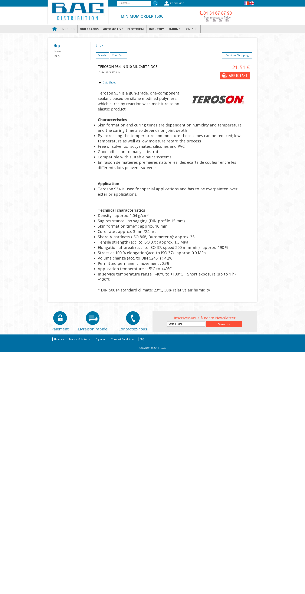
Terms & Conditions (122, 339)
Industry (156, 29)
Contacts (191, 29)
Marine (174, 29)
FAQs (142, 339)
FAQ (57, 56)
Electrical (135, 29)
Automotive (113, 29)
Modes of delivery (79, 339)
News (58, 51)
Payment (100, 339)
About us (68, 29)
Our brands (89, 29)
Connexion (173, 3)
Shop (56, 46)
